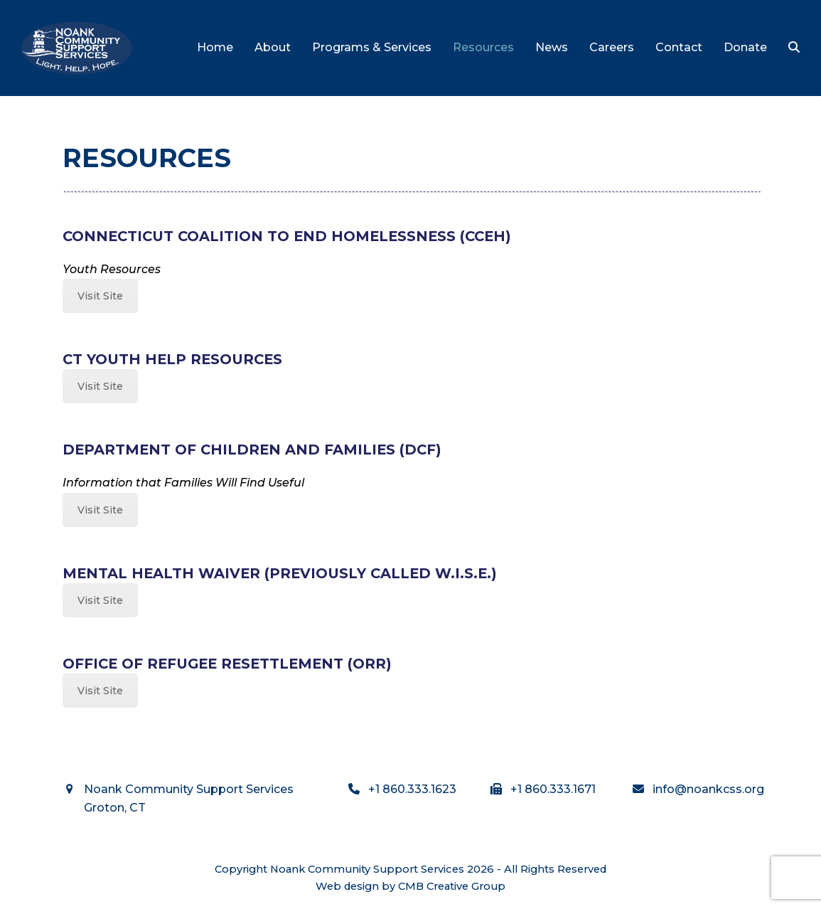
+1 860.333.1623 (412, 789)
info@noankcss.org (708, 789)
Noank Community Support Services (367, 869)
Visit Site (100, 295)
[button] (794, 47)
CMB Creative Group (451, 886)
